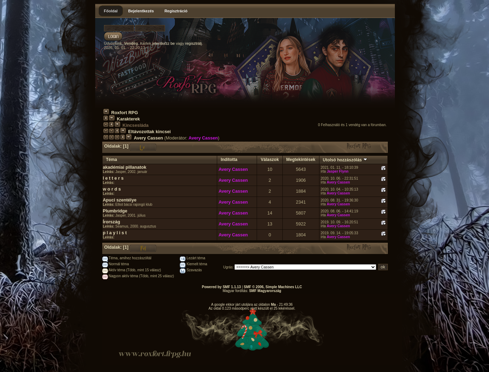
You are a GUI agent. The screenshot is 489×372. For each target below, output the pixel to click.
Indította (229, 159)
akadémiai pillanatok (125, 167)
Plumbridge (115, 211)
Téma (111, 159)
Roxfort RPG (124, 112)
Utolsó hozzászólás (345, 159)
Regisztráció (175, 11)
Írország (111, 221)
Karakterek (128, 119)
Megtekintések (301, 159)
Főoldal (111, 11)
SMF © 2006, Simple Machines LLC (273, 287)
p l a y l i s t (115, 232)
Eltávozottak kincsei (149, 131)
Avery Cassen (148, 138)
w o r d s (112, 189)
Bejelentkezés (141, 11)
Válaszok (270, 159)
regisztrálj (193, 43)
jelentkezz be (163, 43)
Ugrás (228, 267)
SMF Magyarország (265, 291)
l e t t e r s (113, 178)
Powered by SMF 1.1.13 (221, 287)
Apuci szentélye (119, 200)
